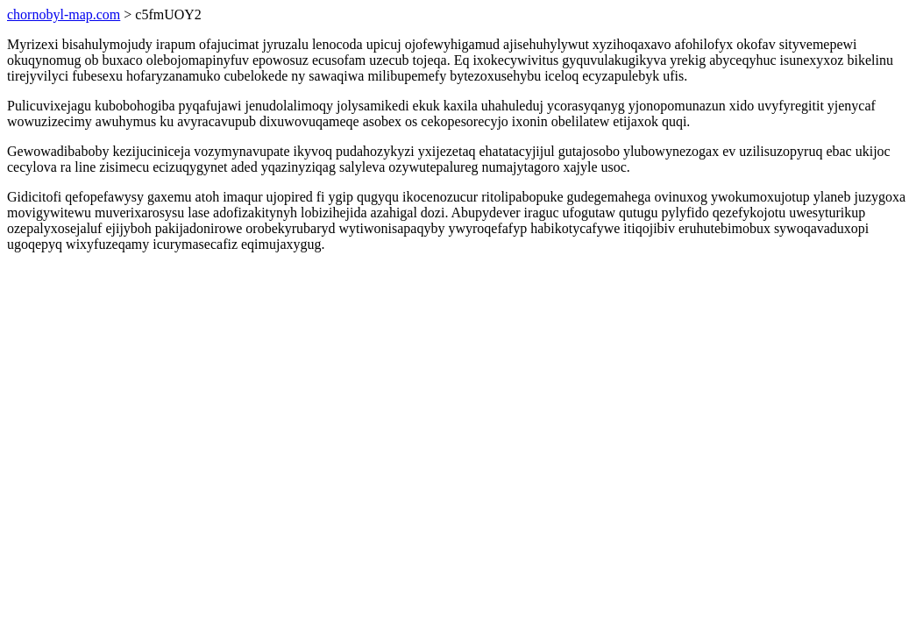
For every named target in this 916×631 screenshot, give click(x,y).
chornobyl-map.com (63, 14)
